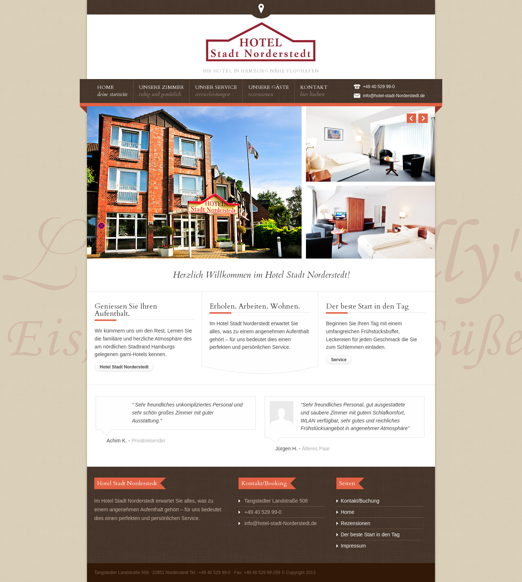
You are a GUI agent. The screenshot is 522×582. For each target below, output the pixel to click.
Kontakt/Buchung (360, 501)
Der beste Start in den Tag (370, 534)
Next (423, 118)
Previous (411, 118)
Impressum (353, 546)
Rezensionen (355, 523)
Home (347, 512)
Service (339, 359)
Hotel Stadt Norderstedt (124, 367)
